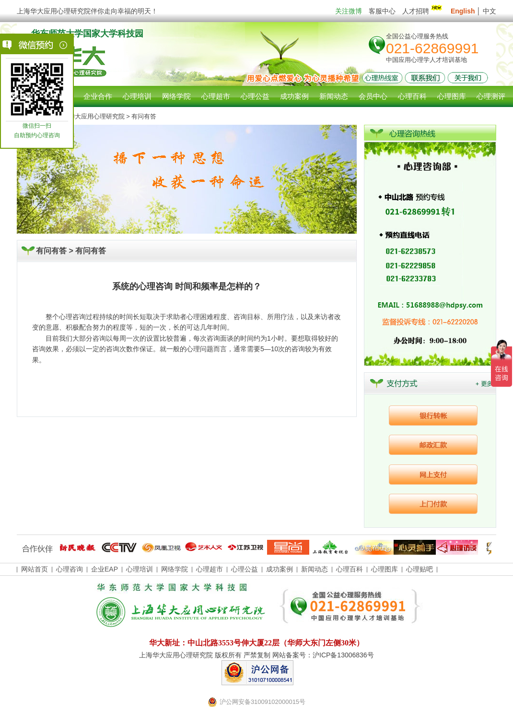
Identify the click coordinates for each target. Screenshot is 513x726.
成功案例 (279, 569)
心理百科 (349, 569)
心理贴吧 (419, 569)
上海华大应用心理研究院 (90, 116)
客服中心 (382, 11)
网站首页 (19, 96)
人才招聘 (423, 11)
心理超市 (209, 569)
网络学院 (174, 569)
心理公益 (244, 569)
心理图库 (384, 569)
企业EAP (104, 569)
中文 (489, 11)
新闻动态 (314, 569)
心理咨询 (58, 96)
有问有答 (90, 251)
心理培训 (139, 569)
